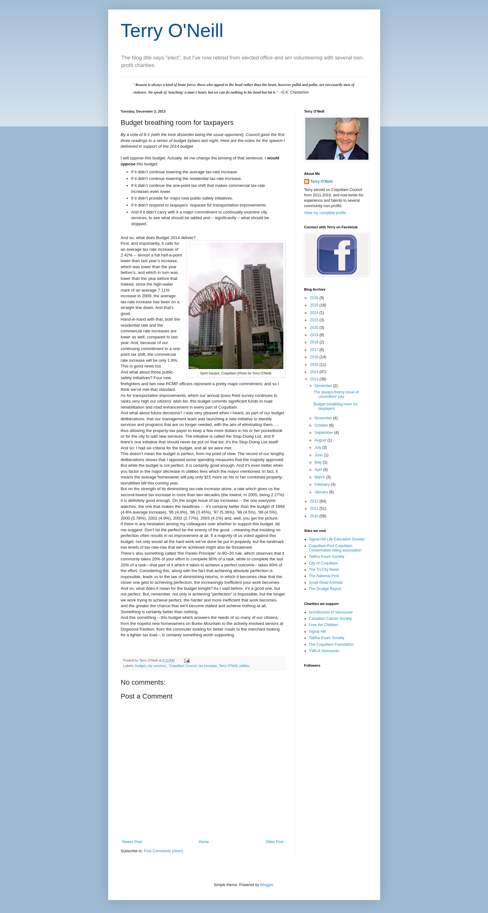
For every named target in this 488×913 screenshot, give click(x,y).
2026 (314, 298)
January (321, 492)
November (323, 418)
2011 (314, 508)
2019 (314, 335)
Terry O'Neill (172, 30)
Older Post (275, 842)
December (323, 386)
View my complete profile (325, 213)
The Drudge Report (325, 589)
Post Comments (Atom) (163, 851)
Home (204, 842)
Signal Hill (317, 631)
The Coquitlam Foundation (331, 644)
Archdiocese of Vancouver (331, 612)
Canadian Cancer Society (330, 618)
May (318, 462)
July (318, 447)
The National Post (324, 576)
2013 (314, 379)
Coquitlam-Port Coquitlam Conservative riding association (335, 548)
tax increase (208, 666)
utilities (244, 666)
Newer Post (132, 842)
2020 (314, 327)
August (320, 440)
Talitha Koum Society (326, 556)
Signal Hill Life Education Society (336, 539)
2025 (314, 305)
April (318, 469)
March (320, 477)
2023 (314, 320)
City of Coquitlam (323, 563)
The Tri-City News (324, 569)
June (319, 455)
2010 (314, 516)
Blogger (266, 885)
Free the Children (323, 625)
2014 (314, 372)
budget (140, 666)
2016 (314, 357)
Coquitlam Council (183, 666)
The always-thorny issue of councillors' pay (336, 394)
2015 (314, 364)
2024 (314, 313)
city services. (157, 666)
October (321, 425)
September (324, 432)
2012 (314, 501)
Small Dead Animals (326, 582)
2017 (314, 350)
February (322, 484)
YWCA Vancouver (324, 651)
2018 (314, 342)
